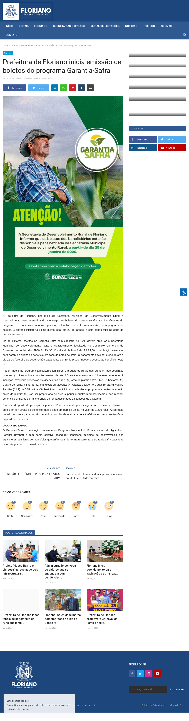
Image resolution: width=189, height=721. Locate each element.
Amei (43, 516)
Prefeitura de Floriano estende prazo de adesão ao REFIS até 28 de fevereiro (94, 476)
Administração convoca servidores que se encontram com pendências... (60, 571)
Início (9, 26)
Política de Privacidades (153, 705)
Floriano (40, 26)
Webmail (167, 26)
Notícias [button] (132, 26)
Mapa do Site (177, 705)
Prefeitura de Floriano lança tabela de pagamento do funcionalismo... (21, 619)
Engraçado (59, 516)
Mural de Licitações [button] (105, 26)
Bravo (76, 516)
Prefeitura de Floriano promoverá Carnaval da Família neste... (102, 619)
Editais (24, 26)
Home (5, 45)
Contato (12, 35)
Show (109, 516)
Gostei (10, 516)
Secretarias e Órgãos (69, 26)
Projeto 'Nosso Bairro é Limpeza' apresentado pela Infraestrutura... (20, 569)
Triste (92, 516)
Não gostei (27, 516)
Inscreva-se (177, 689)
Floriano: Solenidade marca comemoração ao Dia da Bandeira (63, 619)
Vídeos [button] (150, 26)
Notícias (14, 45)
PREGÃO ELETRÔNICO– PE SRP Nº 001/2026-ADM (33, 476)
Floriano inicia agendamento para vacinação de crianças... (102, 569)
